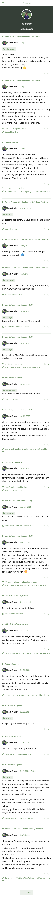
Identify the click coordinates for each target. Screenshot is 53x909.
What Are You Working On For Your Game (22, 36)
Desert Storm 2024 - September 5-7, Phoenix (24, 828)
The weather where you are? (17, 595)
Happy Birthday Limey (14, 736)
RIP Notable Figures (13, 705)
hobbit (9, 214)
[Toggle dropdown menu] (26, 3)
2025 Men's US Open (13, 377)
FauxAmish (11, 390)
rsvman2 (10, 513)
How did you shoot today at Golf (18, 305)
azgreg (9, 718)
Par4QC (9, 777)
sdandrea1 (11, 49)
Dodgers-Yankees (12, 664)
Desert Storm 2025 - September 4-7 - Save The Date (26, 202)
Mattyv (9, 317)
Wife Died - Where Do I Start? (17, 624)
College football (11, 142)
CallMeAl (10, 280)
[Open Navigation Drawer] (3, 3)
